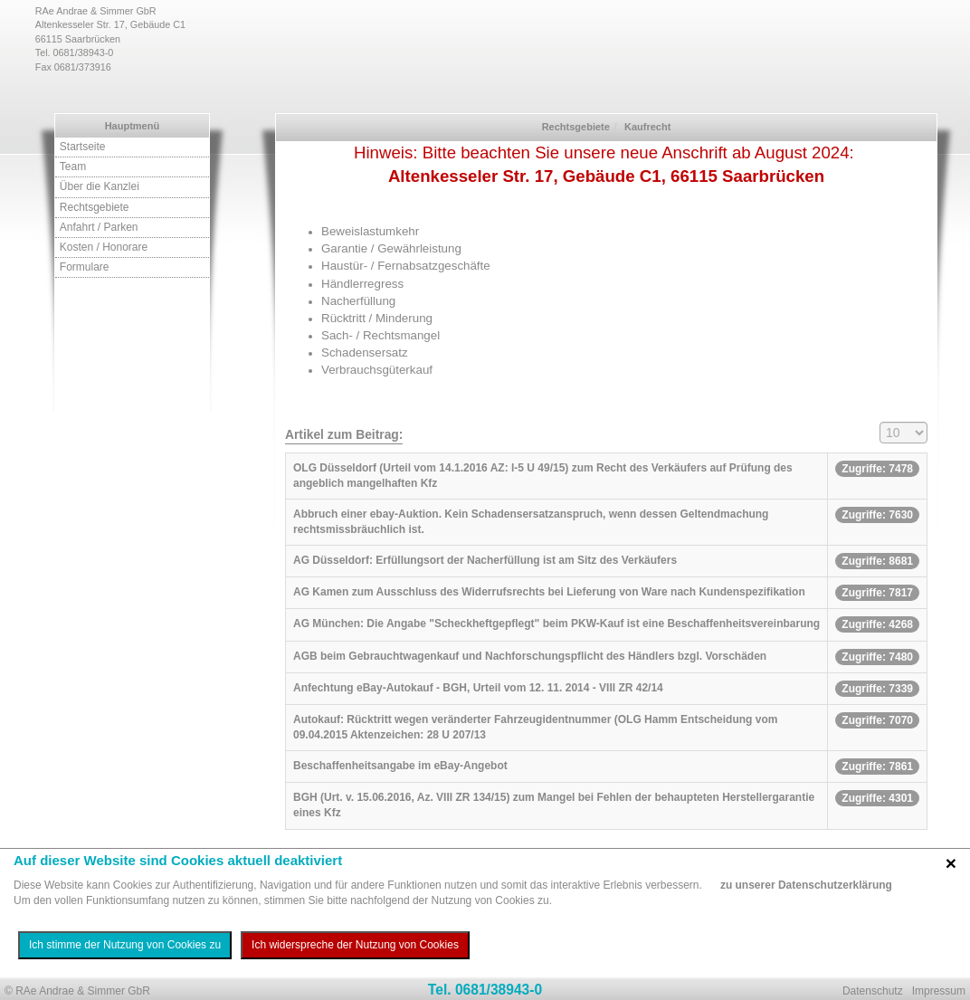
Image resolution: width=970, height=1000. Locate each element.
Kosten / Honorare (103, 247)
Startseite (83, 146)
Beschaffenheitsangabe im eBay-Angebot (400, 765)
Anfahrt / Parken (99, 227)
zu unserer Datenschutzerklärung (806, 885)
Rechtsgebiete (94, 207)
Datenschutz (872, 991)
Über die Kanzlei (99, 186)
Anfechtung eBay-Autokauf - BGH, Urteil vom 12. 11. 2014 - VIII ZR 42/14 (478, 687)
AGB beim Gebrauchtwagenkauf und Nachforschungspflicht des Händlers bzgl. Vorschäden (529, 656)
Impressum (938, 991)
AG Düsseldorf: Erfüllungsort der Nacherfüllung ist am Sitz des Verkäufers (485, 560)
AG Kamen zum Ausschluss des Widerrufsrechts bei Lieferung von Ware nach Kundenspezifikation (549, 592)
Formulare (84, 267)
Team (73, 166)
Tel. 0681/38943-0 (485, 989)
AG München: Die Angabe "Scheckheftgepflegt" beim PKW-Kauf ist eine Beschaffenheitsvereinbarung (556, 623)
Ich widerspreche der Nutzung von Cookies (355, 944)
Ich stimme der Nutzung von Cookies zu (125, 944)
